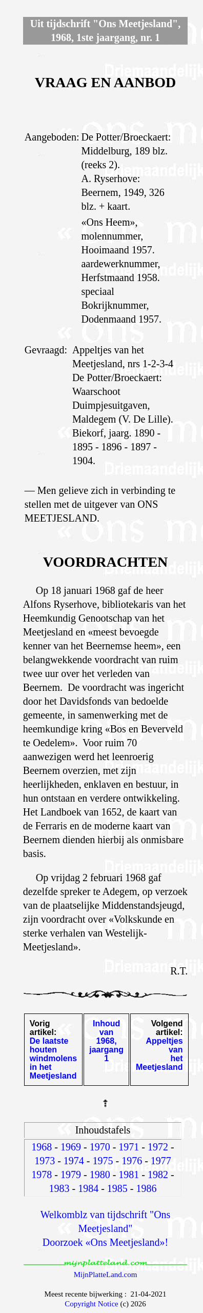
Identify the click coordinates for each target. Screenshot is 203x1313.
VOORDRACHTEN (105, 562)
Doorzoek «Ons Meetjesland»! (106, 1242)
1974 (74, 1160)
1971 (128, 1146)
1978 (41, 1174)
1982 (158, 1174)
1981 (128, 1174)
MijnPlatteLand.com (105, 1274)
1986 (146, 1188)
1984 (88, 1188)
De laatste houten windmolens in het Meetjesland (53, 1058)
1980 (100, 1174)
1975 (103, 1160)
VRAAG (61, 82)
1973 (44, 1160)
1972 (158, 1146)
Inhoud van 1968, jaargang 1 (106, 1041)
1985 (117, 1188)
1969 (70, 1146)
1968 (41, 1146)
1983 (59, 1188)
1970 (100, 1146)
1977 (161, 1160)
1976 (131, 1160)
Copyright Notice (91, 1304)
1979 (70, 1174)
